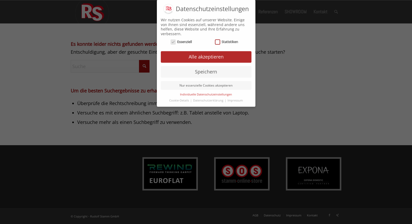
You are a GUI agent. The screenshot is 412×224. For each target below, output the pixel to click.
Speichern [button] (206, 69)
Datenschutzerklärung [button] (208, 98)
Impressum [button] (235, 98)
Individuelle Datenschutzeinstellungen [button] (206, 92)
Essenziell (181, 39)
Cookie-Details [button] (179, 98)
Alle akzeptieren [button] (206, 54)
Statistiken (226, 39)
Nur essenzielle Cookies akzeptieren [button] (206, 83)
